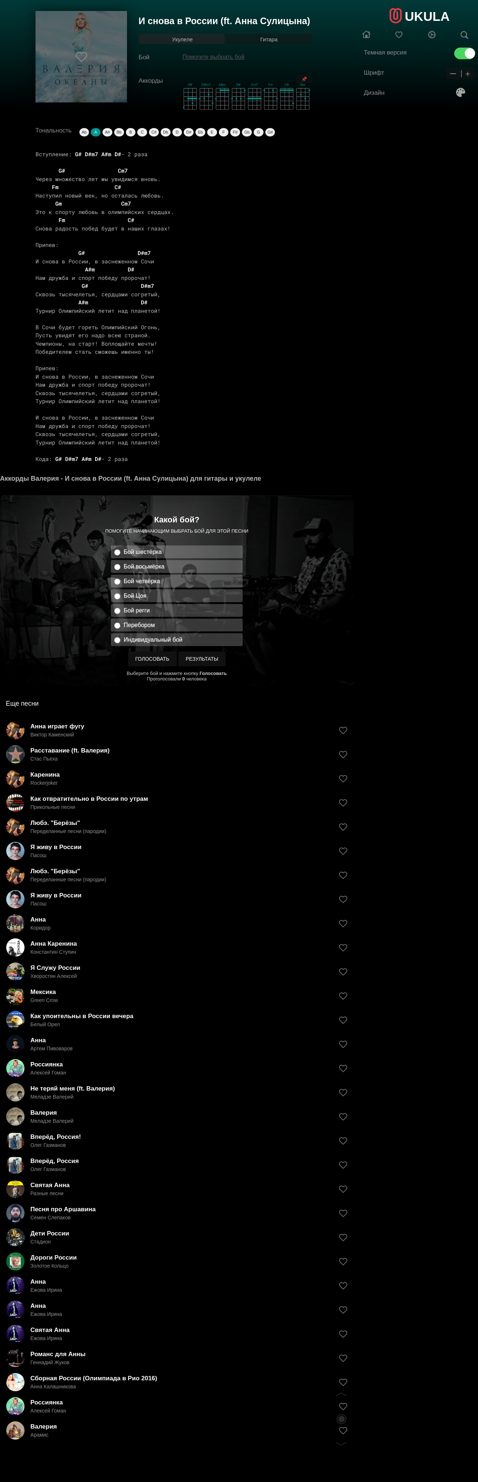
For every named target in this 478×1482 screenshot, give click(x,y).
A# (107, 132)
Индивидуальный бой (153, 640)
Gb (247, 132)
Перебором (139, 625)
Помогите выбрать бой (213, 57)
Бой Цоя (135, 596)
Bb (118, 132)
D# (188, 132)
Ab (84, 132)
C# (153, 132)
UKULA (427, 16)
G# (270, 132)
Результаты (202, 659)
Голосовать (152, 659)
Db (165, 132)
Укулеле (182, 39)
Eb (200, 132)
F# (235, 132)
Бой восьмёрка (144, 566)
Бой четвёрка (142, 581)
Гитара (268, 39)
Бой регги (137, 610)
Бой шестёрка (143, 552)
